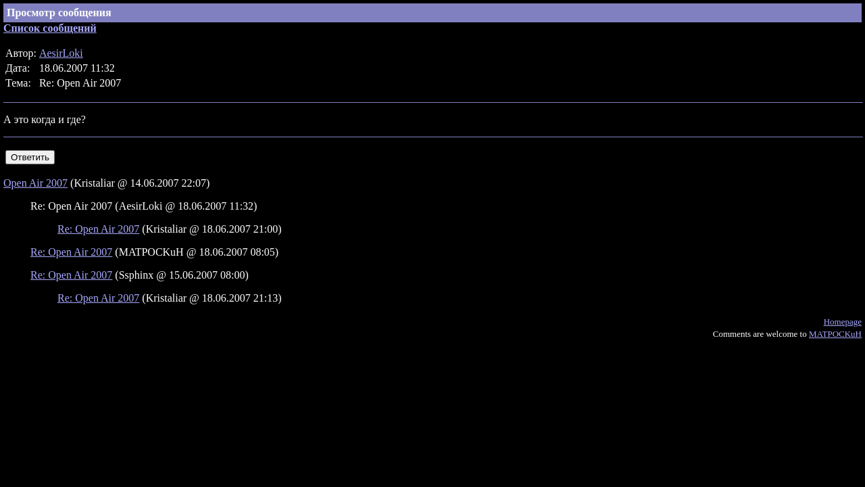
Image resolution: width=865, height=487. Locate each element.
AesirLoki (61, 53)
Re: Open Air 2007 (98, 229)
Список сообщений (50, 28)
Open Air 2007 (35, 183)
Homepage (843, 322)
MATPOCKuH (835, 334)
